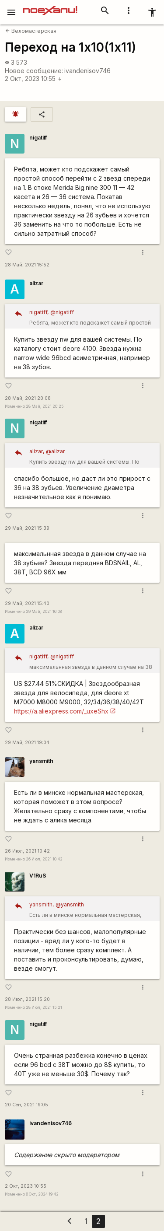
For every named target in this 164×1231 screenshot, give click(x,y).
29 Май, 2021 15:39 (27, 528)
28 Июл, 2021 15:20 (27, 999)
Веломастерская (31, 31)
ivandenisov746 (87, 70)
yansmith (41, 761)
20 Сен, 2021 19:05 (26, 1105)
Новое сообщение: (34, 70)
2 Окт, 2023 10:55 (33, 78)
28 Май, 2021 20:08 (28, 398)
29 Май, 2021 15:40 (27, 603)
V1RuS (37, 875)
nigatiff (38, 137)
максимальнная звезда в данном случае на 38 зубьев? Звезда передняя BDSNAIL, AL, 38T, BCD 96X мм (91, 662)
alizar (36, 283)
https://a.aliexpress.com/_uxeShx (61, 711)
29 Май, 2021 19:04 (27, 742)
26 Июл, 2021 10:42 (27, 851)
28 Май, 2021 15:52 (27, 265)
